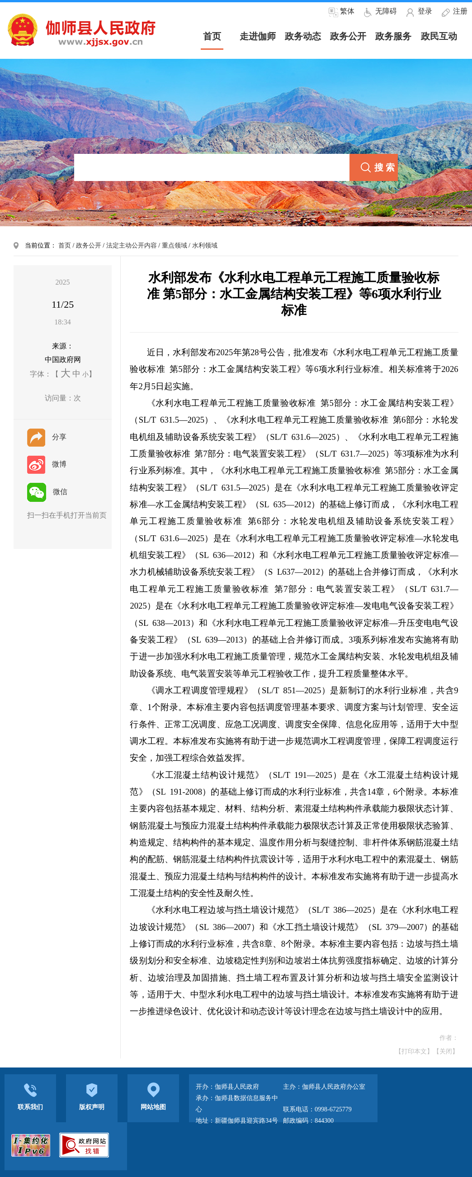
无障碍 (386, 11)
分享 (46, 437)
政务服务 (393, 36)
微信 (47, 492)
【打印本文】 (414, 1051)
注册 (460, 11)
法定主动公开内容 (131, 245)
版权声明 (92, 1095)
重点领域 (174, 245)
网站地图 (153, 1095)
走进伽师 (258, 36)
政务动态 (303, 36)
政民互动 (439, 36)
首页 (64, 245)
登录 (425, 11)
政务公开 (348, 36)
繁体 (347, 11)
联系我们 (30, 1095)
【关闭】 (445, 1051)
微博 (46, 464)
